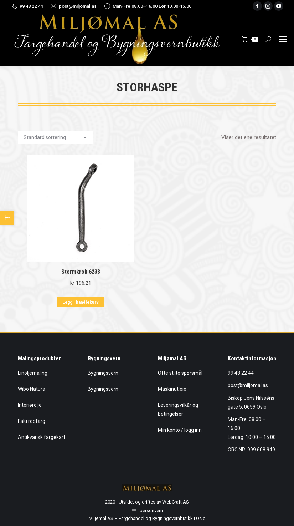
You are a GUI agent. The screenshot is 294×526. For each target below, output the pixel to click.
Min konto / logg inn (180, 430)
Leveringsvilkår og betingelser (178, 409)
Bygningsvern (103, 373)
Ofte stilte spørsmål (180, 373)
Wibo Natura (31, 389)
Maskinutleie (172, 389)
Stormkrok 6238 (80, 271)
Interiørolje (30, 405)
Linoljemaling (32, 373)
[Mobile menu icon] (282, 39)
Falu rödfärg (31, 421)
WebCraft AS (175, 502)
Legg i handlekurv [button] (80, 302)
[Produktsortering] (55, 137)
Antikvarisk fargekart (41, 437)
